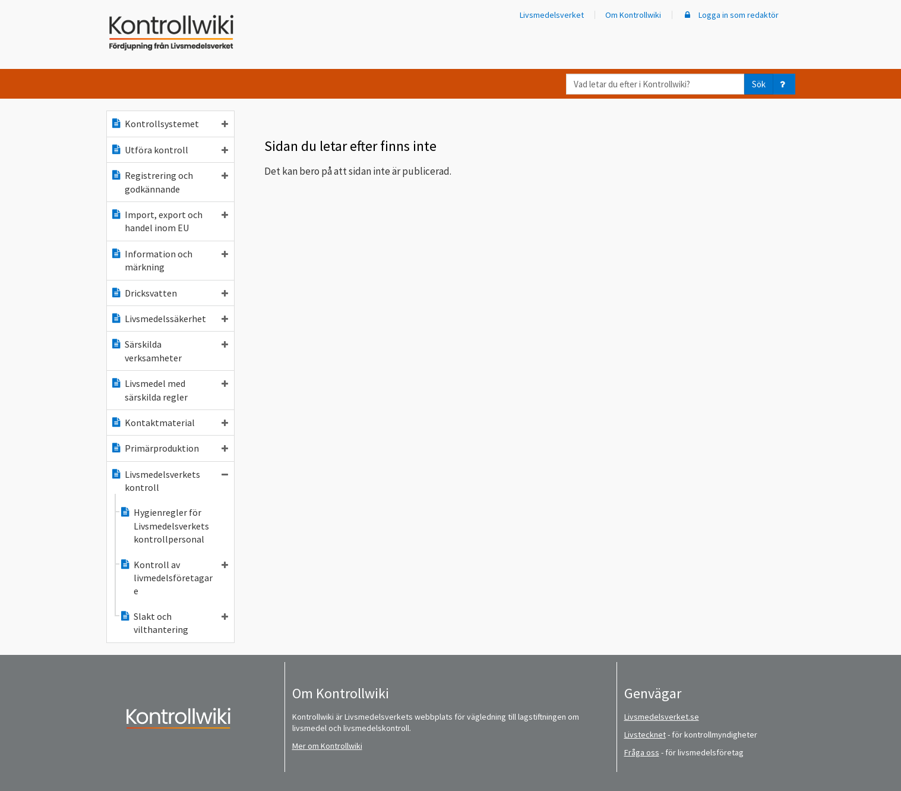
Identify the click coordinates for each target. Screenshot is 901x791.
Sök (759, 84)
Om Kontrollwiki (633, 15)
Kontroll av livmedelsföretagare (173, 578)
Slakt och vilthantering (173, 622)
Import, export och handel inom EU (169, 221)
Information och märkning (169, 260)
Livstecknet (645, 734)
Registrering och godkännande (169, 181)
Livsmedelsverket (552, 15)
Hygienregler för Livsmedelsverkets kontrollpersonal (164, 525)
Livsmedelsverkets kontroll (169, 480)
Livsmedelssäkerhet (169, 318)
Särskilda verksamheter (169, 350)
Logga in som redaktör (730, 15)
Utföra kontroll (169, 150)
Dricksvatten (169, 293)
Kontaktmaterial (169, 422)
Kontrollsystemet (169, 124)
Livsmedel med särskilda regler (169, 389)
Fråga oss (641, 752)
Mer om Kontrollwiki (327, 745)
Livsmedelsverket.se (661, 716)
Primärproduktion (169, 448)
